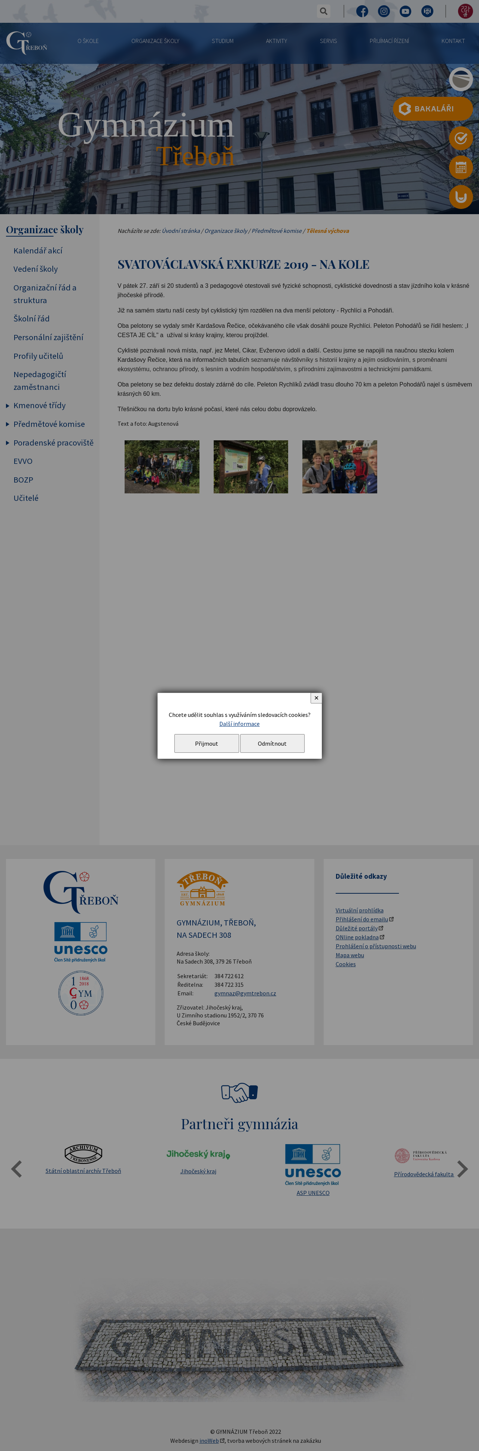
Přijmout (206, 743)
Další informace (239, 723)
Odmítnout (272, 743)
